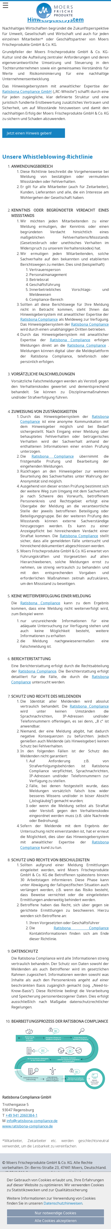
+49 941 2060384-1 (21, 1115)
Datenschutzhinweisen (63, 1203)
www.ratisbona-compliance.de (27, 1126)
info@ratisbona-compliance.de (32, 1120)
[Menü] (55, 5)
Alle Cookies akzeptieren (55, 1220)
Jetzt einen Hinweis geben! (29, 133)
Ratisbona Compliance (39, 319)
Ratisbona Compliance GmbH (27, 91)
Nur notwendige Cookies (55, 1212)
